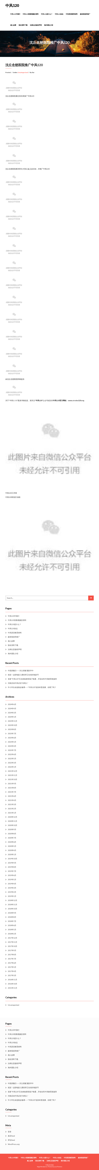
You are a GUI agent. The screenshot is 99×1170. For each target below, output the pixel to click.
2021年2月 (12, 809)
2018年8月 (12, 917)
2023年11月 (12, 721)
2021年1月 (12, 813)
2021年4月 (12, 800)
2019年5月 (12, 879)
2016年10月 (12, 984)
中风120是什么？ (46, 14)
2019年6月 (12, 875)
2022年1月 (12, 767)
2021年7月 (12, 792)
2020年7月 (12, 838)
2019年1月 (12, 896)
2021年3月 (12, 804)
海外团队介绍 (48, 25)
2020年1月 (12, 854)
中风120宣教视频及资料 (31, 14)
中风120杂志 (59, 14)
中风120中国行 (15, 14)
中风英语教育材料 (72, 14)
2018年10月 (12, 909)
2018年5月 (12, 929)
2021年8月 (12, 788)
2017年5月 (12, 967)
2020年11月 (12, 821)
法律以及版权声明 (36, 25)
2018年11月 (12, 904)
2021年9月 (12, 783)
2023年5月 (12, 742)
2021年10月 (12, 779)
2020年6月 (12, 842)
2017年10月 (12, 946)
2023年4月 (12, 746)
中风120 (12, 5)
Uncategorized (23, 72)
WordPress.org (14, 1144)
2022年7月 (12, 750)
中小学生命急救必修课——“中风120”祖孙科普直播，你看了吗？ (32, 687)
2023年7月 (12, 733)
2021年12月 (12, 771)
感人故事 (13, 25)
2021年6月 (12, 796)
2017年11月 (12, 942)
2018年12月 (12, 900)
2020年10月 (12, 825)
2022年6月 (12, 754)
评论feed (11, 1140)
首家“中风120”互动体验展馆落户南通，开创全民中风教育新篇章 (32, 679)
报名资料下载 (23, 25)
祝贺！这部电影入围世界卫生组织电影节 (23, 675)
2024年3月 (12, 713)
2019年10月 (12, 859)
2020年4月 (12, 850)
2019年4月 (12, 884)
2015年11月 (12, 988)
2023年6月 (12, 738)
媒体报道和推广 (85, 14)
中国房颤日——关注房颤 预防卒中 (20, 671)
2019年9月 (12, 863)
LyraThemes (58, 1166)
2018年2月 (12, 934)
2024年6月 (12, 704)
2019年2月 (12, 892)
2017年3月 (12, 975)
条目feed (11, 1136)
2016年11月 (12, 980)
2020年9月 (12, 829)
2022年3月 (12, 763)
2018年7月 (12, 921)
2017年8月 (12, 954)
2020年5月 (12, 846)
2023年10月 (12, 725)
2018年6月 (12, 925)
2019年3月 (12, 888)
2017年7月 (12, 959)
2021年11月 (12, 775)
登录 (9, 1132)
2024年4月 (12, 708)
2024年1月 (12, 717)
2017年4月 (12, 971)
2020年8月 (12, 834)
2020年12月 (12, 817)
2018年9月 (12, 913)
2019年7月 (12, 871)
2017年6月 (12, 963)
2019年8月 (12, 867)
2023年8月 (12, 729)
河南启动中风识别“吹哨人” (18, 683)
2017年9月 (12, 950)
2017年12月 (12, 938)
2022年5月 (12, 758)
